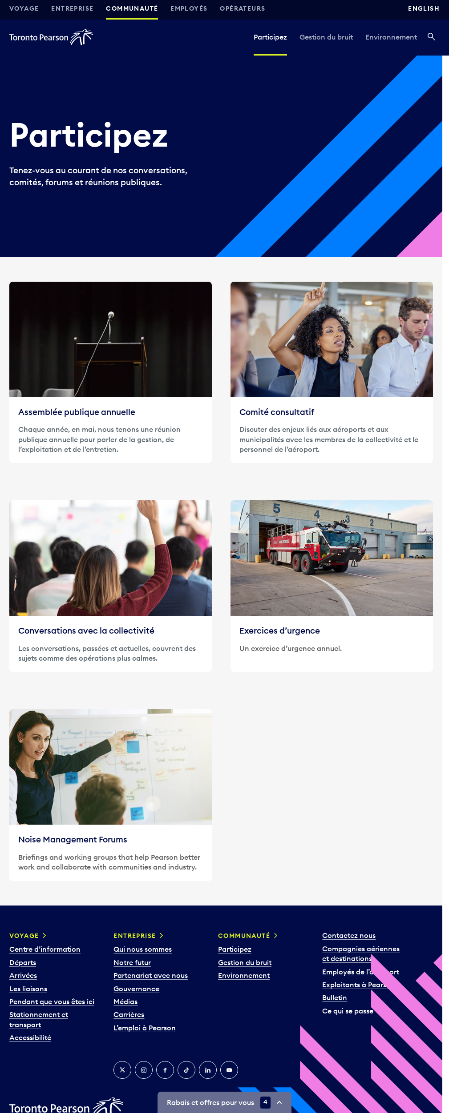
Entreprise (72, 8)
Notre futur (132, 962)
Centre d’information (45, 949)
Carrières (128, 1014)
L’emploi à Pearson (144, 1027)
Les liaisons (28, 988)
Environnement (391, 36)
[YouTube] (229, 1070)
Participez (270, 36)
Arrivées (23, 975)
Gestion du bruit (326, 36)
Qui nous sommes (142, 949)
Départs (22, 962)
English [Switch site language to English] (424, 8)
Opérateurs (242, 8)
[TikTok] (186, 1070)
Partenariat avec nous (150, 975)
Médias (125, 1001)
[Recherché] (431, 37)
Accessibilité (30, 1037)
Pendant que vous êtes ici (51, 1001)
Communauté (132, 8)
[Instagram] (144, 1070)
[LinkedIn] (208, 1070)
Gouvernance (136, 988)
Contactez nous (349, 935)
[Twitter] (122, 1070)
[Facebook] (165, 1070)
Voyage (24, 8)
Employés (188, 8)
